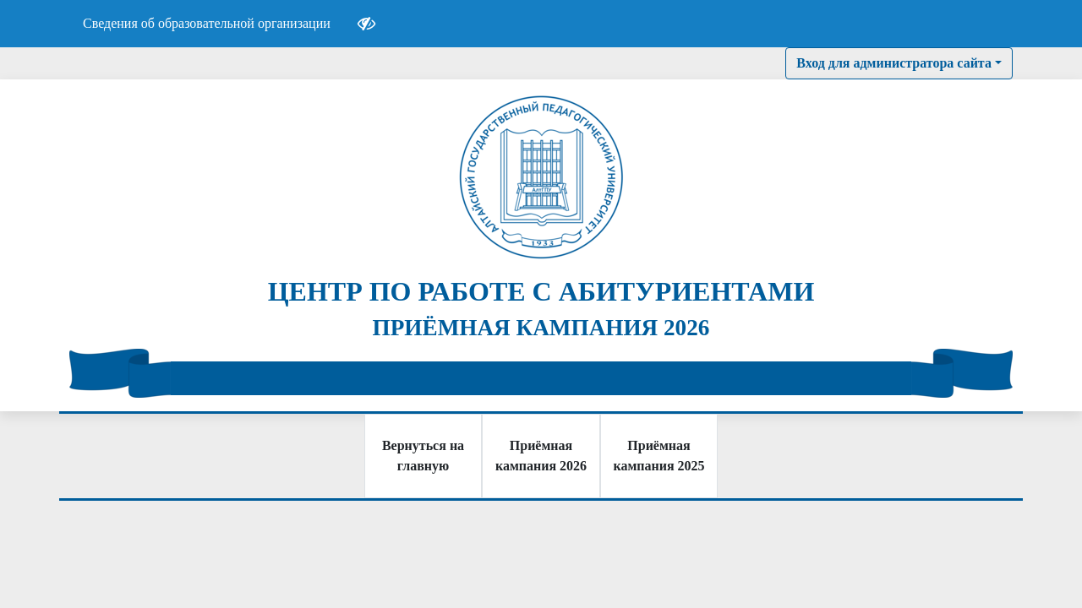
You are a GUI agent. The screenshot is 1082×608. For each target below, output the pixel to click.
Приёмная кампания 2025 (658, 455)
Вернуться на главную (423, 455)
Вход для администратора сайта (894, 63)
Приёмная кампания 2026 (541, 455)
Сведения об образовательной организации (207, 23)
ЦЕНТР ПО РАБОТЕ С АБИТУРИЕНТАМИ (541, 291)
